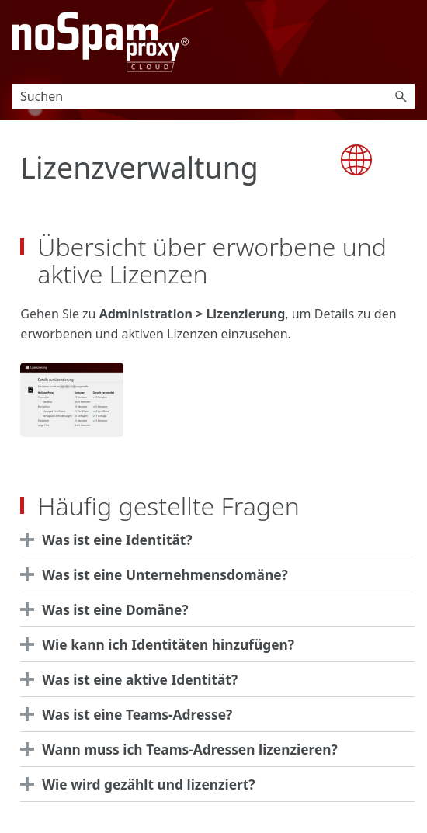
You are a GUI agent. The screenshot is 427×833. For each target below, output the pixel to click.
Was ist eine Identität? (117, 539)
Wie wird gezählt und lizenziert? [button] (141, 784)
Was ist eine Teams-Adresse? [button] (130, 714)
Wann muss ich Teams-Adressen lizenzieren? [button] (182, 749)
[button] (401, 96)
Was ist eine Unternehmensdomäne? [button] (158, 574)
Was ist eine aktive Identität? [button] (133, 679)
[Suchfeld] (213, 96)
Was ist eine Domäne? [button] (108, 609)
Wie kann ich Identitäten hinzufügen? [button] (161, 644)
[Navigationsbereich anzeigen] (406, 42)
